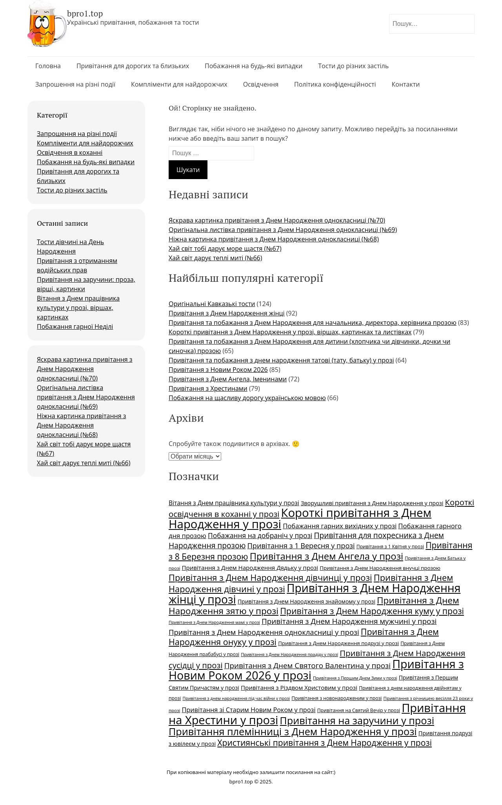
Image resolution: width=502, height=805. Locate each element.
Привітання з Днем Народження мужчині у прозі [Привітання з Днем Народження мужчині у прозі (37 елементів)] (349, 621)
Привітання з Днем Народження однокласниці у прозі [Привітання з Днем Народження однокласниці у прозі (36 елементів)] (264, 632)
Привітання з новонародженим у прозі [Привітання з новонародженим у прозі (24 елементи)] (336, 698)
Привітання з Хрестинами (208, 388)
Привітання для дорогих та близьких (132, 66)
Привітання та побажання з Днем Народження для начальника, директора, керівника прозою (313, 322)
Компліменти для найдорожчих (179, 84)
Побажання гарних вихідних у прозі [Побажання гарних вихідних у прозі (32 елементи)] (340, 525)
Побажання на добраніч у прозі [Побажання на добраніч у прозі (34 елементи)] (260, 535)
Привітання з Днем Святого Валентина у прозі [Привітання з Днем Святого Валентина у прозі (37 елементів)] (307, 665)
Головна (48, 66)
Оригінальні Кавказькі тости (212, 303)
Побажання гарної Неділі (75, 326)
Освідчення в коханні (69, 152)
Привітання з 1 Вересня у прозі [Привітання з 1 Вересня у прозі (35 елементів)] (301, 545)
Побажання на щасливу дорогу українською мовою (247, 397)
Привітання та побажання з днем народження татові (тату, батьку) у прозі (281, 360)
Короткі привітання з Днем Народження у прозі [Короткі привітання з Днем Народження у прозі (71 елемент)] (300, 518)
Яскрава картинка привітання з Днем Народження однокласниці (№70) (85, 369)
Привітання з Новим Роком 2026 (218, 369)
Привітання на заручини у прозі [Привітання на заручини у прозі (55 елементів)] (357, 720)
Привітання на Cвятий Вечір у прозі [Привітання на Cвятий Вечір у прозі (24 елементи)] (358, 710)
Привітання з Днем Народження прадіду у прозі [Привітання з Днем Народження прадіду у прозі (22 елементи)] (289, 654)
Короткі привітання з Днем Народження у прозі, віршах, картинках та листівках (290, 332)
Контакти (406, 84)
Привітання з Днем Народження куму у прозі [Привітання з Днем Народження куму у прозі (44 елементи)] (372, 610)
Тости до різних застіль (353, 66)
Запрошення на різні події (75, 84)
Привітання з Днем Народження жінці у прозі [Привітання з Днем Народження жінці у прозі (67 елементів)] (314, 593)
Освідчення (260, 84)
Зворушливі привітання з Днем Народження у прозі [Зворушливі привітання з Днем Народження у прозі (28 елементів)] (372, 503)
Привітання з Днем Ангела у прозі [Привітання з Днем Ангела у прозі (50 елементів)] (326, 556)
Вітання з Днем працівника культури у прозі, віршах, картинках (78, 307)
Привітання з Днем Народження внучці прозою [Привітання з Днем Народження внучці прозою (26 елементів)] (380, 567)
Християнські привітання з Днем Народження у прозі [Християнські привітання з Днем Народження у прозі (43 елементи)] (324, 742)
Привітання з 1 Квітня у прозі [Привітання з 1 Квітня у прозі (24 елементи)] (390, 546)
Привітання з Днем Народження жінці (227, 313)
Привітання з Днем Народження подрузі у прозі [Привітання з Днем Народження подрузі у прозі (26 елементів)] (338, 643)
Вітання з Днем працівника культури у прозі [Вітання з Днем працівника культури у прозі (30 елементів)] (234, 503)
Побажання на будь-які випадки (253, 66)
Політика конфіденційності (335, 84)
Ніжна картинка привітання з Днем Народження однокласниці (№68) (81, 425)
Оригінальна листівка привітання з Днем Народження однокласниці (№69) (86, 397)
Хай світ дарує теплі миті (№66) (83, 463)
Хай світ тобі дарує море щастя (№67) (225, 248)
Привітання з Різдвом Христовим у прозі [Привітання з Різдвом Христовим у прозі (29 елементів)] (299, 687)
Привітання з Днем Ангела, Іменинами (228, 379)
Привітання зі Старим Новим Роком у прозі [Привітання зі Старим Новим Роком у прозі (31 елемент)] (248, 709)
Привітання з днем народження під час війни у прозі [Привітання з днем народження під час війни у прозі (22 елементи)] (236, 698)
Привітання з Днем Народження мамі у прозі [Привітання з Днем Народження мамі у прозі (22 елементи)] (214, 622)
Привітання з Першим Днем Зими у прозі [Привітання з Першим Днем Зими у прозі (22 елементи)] (355, 678)
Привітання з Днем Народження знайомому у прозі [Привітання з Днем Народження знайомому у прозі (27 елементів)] (306, 601)
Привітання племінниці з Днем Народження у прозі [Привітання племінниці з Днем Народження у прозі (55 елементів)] (293, 731)
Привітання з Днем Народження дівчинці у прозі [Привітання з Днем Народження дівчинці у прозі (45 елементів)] (270, 577)
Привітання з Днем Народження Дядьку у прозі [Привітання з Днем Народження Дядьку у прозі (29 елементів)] (250, 567)
